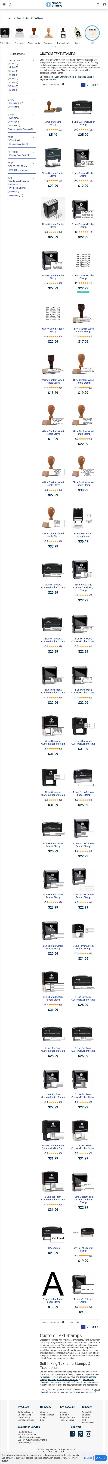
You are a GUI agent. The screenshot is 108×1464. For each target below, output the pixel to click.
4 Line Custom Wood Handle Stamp (53, 432)
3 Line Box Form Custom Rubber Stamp (83, 1049)
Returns (85, 1417)
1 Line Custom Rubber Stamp (83, 123)
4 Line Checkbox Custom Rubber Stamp (53, 691)
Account (63, 1412)
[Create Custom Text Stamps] (92, 35)
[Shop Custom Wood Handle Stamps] (34, 35)
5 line (13, 78)
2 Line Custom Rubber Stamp (53, 174)
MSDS (13, 191)
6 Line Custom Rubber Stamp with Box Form (53, 1147)
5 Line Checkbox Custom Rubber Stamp (83, 691)
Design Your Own (18, 144)
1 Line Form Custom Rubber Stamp (83, 793)
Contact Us (87, 1412)
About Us (44, 1412)
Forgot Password (68, 1417)
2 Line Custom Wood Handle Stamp (53, 381)
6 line (13, 82)
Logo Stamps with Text (65, 77)
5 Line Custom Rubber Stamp (83, 225)
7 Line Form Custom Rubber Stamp (83, 947)
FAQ (84, 1420)
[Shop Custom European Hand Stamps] (48, 35)
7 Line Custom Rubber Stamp (83, 277)
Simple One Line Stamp (53, 123)
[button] (52, 46)
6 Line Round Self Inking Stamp (83, 535)
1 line (13, 63)
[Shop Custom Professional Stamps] (63, 35)
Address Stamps (25, 1412)
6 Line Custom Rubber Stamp (53, 277)
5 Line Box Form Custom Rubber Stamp (83, 1095)
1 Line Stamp (53, 1248)
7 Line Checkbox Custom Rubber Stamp (83, 742)
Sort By (44, 85)
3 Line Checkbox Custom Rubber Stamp (83, 640)
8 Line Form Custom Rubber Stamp (53, 998)
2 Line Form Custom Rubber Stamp (53, 845)
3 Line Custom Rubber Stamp (83, 174)
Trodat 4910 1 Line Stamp (83, 1300)
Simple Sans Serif (18, 155)
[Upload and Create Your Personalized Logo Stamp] (77, 35)
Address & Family (18, 188)
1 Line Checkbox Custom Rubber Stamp (53, 586)
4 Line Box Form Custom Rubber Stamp (53, 1095)
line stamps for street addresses (63, 1379)
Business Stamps (86, 77)
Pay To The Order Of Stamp (83, 1249)
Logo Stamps (24, 1417)
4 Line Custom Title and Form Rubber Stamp (83, 1199)
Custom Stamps (25, 1415)
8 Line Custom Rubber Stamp (53, 330)
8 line (13, 90)
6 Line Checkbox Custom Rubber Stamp (53, 742)
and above (19, 170)
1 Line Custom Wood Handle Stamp (83, 330)
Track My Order (67, 1420)
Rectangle (15, 103)
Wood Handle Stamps (20, 129)
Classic (13, 140)
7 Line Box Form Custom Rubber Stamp (83, 1147)
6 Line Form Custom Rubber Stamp (53, 947)
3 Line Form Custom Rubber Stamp (83, 845)
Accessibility (88, 1422)
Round (13, 107)
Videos (43, 1417)
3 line (13, 71)
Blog (42, 1420)
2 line (13, 67)
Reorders (64, 1415)
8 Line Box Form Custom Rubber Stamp (53, 1198)
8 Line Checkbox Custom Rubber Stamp (53, 793)
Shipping (86, 1415)
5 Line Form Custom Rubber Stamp (83, 896)
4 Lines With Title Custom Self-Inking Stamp (83, 587)
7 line (13, 86)
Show (72, 1323)
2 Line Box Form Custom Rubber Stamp (53, 1049)
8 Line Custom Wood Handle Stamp (53, 535)
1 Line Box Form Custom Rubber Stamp (83, 998)
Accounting (15, 195)
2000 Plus (15, 118)
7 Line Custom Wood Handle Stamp (83, 483)
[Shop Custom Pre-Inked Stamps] (19, 35)
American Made (47, 1415)
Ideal (12, 121)
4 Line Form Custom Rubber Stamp (53, 896)
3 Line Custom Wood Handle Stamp (83, 381)
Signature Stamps (48, 79)
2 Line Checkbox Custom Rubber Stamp (53, 640)
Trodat (13, 125)
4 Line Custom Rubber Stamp (53, 225)
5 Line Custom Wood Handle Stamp (83, 432)
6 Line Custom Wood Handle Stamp (53, 483)
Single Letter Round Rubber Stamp (53, 1300)
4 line (13, 75)
